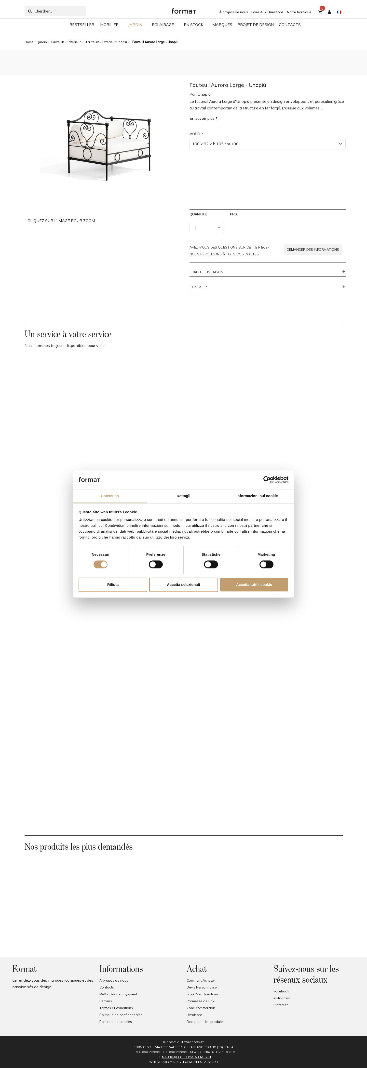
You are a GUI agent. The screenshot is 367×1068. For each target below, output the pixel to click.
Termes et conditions (116, 1008)
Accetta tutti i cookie (254, 585)
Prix (233, 214)
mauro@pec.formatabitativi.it (186, 1057)
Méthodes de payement (118, 994)
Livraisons (195, 1015)
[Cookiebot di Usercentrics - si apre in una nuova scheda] (266, 479)
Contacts (106, 987)
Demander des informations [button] (313, 249)
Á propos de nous (233, 12)
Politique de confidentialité (120, 1015)
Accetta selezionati (183, 585)
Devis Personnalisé (202, 987)
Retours (105, 1001)
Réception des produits (205, 1021)
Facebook (281, 991)
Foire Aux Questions (267, 12)
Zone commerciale (201, 1008)
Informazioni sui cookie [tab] (257, 496)
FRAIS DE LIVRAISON (206, 272)
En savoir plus (202, 118)
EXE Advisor (208, 1062)
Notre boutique (299, 12)
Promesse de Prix (200, 1001)
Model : (196, 134)
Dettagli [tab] (183, 496)
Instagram (281, 998)
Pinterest (280, 1005)
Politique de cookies (115, 1021)
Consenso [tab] (110, 496)
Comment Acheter (201, 980)
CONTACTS (199, 287)
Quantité (198, 214)
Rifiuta (113, 585)
